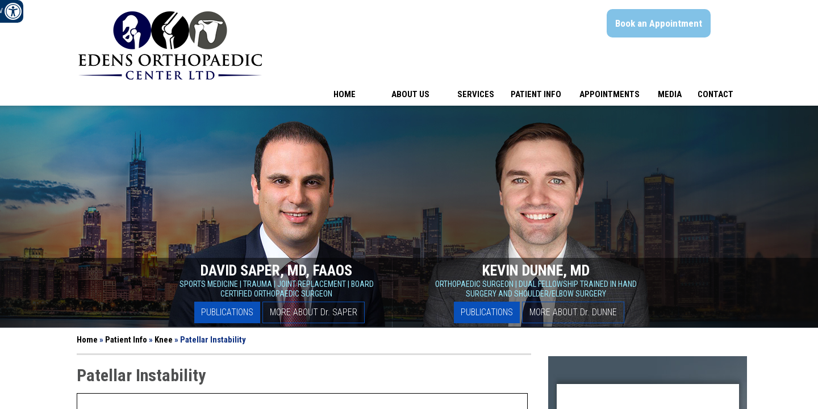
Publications (227, 312)
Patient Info (536, 94)
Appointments (609, 94)
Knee (164, 340)
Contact (715, 94)
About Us (410, 94)
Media (670, 94)
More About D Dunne (573, 312)
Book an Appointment (658, 23)
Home (344, 94)
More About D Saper (313, 312)
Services (475, 94)
